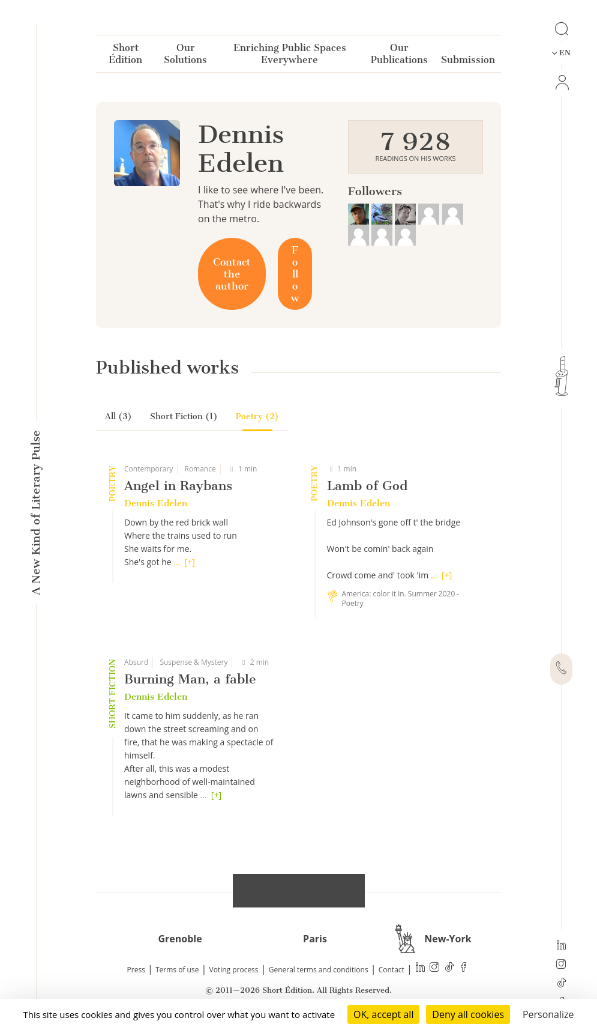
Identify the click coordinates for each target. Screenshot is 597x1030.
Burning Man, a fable (190, 678)
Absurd (136, 662)
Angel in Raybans (178, 485)
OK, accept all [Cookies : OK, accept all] (383, 1014)
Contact (391, 970)
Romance (199, 469)
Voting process (234, 970)
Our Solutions (185, 56)
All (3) (118, 416)
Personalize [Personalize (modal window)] (548, 1014)
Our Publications (399, 56)
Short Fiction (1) (184, 416)
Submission (468, 62)
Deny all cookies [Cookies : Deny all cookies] (468, 1014)
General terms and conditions (318, 970)
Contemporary (148, 469)
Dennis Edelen (155, 503)
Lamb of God (367, 485)
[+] (190, 562)
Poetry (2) (257, 416)
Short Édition (125, 56)
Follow (295, 274)
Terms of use (177, 970)
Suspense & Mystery (193, 662)
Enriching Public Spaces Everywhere (289, 56)
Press (136, 970)
